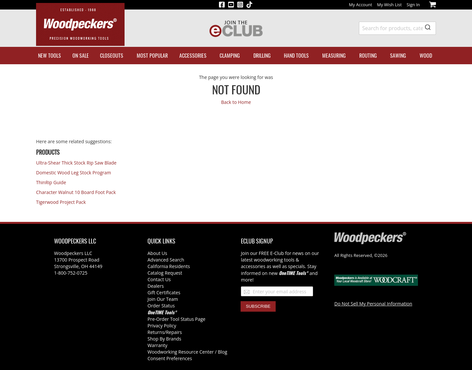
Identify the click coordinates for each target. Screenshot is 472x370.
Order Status (161, 305)
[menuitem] (49, 55)
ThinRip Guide (51, 182)
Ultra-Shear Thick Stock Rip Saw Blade (76, 163)
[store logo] (80, 24)
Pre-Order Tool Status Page (177, 319)
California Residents (169, 266)
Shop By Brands (164, 339)
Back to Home (236, 102)
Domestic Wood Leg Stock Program (73, 172)
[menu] (236, 55)
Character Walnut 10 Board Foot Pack (76, 192)
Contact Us (159, 279)
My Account (360, 5)
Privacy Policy (162, 325)
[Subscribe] (258, 306)
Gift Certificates (164, 292)
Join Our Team (163, 299)
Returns (156, 332)
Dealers (156, 286)
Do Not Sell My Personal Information (373, 304)
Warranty (157, 345)
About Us (157, 253)
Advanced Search (166, 260)
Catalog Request (165, 273)
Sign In (413, 5)
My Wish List (389, 5)
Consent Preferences (170, 358)
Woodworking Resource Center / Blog (187, 352)
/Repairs (173, 332)
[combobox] (397, 28)
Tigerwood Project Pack (61, 202)
